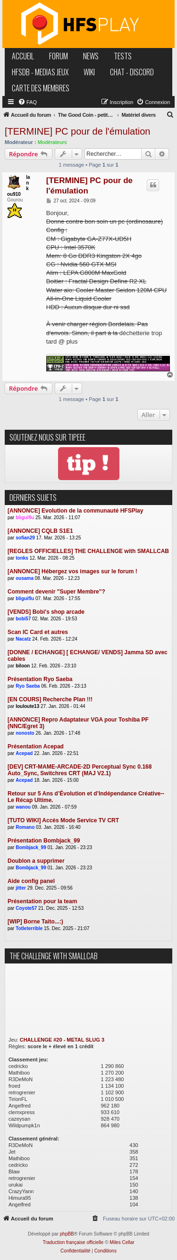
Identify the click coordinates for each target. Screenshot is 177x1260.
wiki (89, 72)
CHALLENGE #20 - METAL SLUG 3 (62, 1040)
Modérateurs (52, 142)
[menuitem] (27, 102)
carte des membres (40, 88)
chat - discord (132, 72)
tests (123, 56)
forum (58, 56)
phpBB (67, 1233)
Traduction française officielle (72, 1242)
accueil (23, 56)
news (91, 56)
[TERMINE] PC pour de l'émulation (77, 131)
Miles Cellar (122, 1242)
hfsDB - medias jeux (40, 72)
